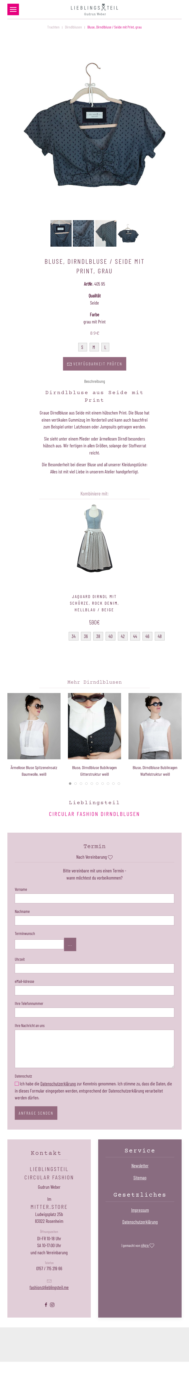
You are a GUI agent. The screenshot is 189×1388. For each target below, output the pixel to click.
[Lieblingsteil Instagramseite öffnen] (52, 1304)
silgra (147, 1245)
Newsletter (140, 1165)
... (70, 944)
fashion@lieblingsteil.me (49, 1287)
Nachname (22, 911)
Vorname (21, 889)
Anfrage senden (36, 1112)
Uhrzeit (20, 959)
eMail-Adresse (24, 981)
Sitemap (139, 1177)
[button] (13, 9)
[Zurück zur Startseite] (94, 9)
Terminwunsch (25, 933)
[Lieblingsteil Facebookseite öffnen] (46, 1304)
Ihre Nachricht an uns (30, 1025)
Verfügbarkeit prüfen (94, 364)
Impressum (140, 1210)
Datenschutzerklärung (58, 1083)
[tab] (70, 783)
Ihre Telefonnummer (29, 1003)
